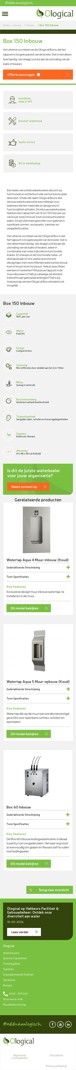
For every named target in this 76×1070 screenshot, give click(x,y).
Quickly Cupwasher (15, 958)
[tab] (38, 567)
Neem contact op (24, 486)
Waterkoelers (11, 953)
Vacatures (9, 980)
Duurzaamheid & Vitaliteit (18, 974)
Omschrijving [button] (32, 567)
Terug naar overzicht (54, 890)
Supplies (8, 969)
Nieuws (7, 985)
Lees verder (20, 932)
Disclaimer (56, 1055)
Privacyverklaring (56, 1066)
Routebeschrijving (14, 1004)
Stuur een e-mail (13, 999)
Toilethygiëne (11, 963)
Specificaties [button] (21, 576)
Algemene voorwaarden (19, 1057)
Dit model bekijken (25, 608)
